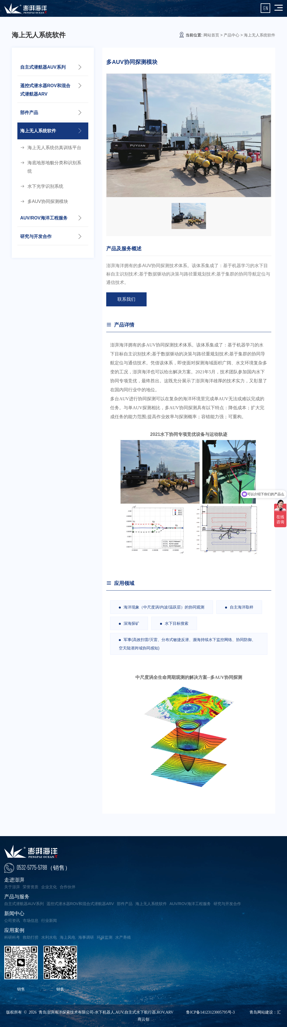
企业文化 (49, 887)
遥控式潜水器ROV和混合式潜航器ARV (45, 89)
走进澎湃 (14, 880)
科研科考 (12, 937)
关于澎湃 (12, 887)
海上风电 (67, 937)
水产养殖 (123, 937)
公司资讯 (12, 920)
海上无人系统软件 (38, 131)
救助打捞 (30, 937)
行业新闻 (49, 920)
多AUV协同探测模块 (47, 201)
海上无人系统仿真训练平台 (54, 147)
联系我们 (126, 299)
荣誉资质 (30, 887)
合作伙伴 (67, 887)
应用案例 (14, 930)
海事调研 (86, 937)
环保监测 (104, 937)
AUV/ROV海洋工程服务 (44, 218)
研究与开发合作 (36, 237)
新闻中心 (14, 913)
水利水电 (49, 937)
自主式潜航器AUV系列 (43, 67)
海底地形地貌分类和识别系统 (54, 167)
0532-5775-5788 (44, 867)
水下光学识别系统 (45, 186)
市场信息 (30, 920)
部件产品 (29, 112)
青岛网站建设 (261, 1012)
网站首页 (211, 35)
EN (265, 8)
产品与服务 (16, 896)
